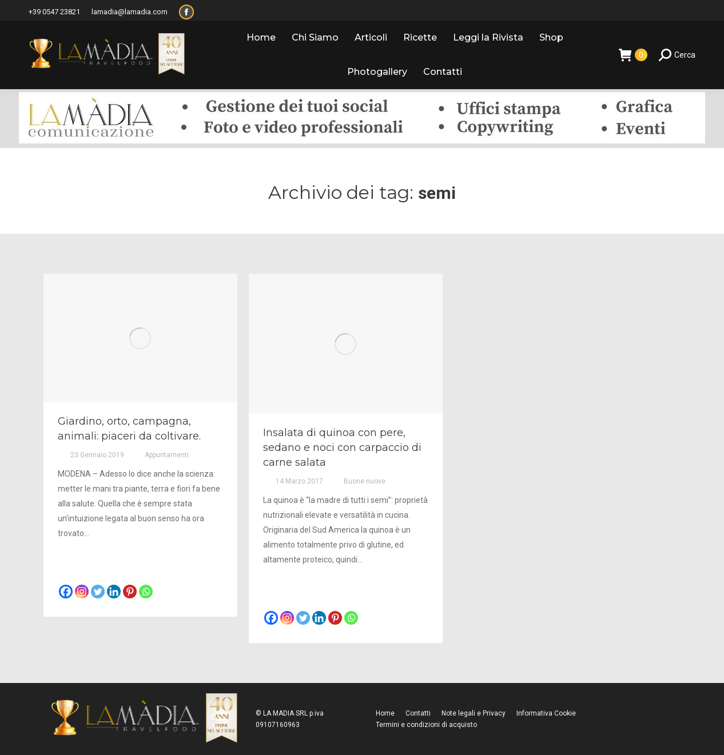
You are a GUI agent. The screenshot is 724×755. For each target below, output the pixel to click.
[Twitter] (98, 591)
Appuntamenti (167, 455)
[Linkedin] (114, 591)
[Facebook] (66, 591)
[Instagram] (82, 591)
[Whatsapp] (146, 591)
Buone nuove (364, 481)
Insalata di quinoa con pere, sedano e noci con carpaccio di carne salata (342, 447)
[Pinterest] (130, 591)
